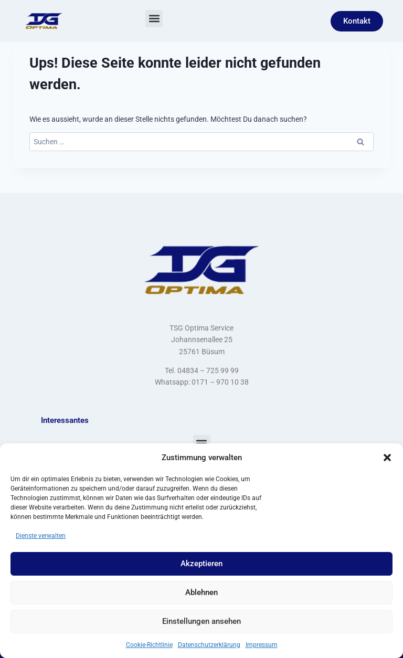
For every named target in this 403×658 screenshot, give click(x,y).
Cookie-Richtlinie (149, 645)
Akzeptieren (201, 563)
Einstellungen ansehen (201, 621)
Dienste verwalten (41, 535)
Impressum (262, 645)
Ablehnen (201, 592)
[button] (387, 457)
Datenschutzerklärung (209, 645)
